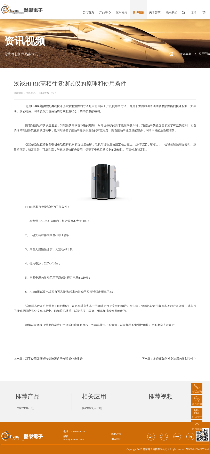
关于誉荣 (155, 12)
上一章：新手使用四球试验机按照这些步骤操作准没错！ (50, 358)
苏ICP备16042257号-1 (197, 449)
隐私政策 (116, 434)
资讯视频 (138, 12)
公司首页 (88, 12)
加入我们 (116, 439)
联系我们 (171, 12)
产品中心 (105, 12)
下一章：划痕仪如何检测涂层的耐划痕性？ (169, 358)
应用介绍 (121, 12)
